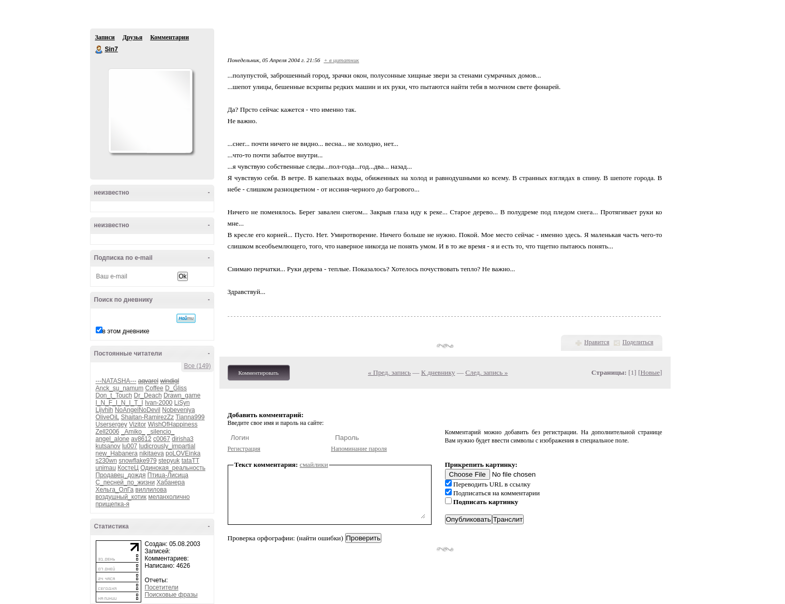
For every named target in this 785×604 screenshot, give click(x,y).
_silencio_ (160, 431)
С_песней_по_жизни (125, 482)
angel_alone (112, 439)
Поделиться (638, 342)
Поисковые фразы (171, 594)
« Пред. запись (389, 372)
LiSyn (182, 402)
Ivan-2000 (158, 402)
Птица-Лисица (167, 475)
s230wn (106, 460)
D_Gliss (176, 388)
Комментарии (169, 37)
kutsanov (108, 446)
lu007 (129, 446)
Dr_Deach (148, 395)
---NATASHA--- (116, 381)
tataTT (190, 460)
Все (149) (197, 366)
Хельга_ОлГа (115, 489)
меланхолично (168, 496)
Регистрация (244, 448)
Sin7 (99, 50)
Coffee (154, 388)
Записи (105, 37)
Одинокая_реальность (172, 468)
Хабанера (170, 482)
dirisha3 (183, 439)
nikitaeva (151, 453)
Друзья (132, 37)
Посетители (162, 587)
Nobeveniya (178, 410)
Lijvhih (104, 410)
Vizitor (137, 424)
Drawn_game (182, 395)
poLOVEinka (183, 453)
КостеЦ (128, 468)
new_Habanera (117, 453)
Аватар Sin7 (150, 111)
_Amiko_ (133, 431)
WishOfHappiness (173, 424)
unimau (106, 468)
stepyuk (169, 460)
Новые (650, 372)
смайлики (314, 464)
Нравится (596, 342)
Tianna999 (189, 417)
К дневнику (438, 372)
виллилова (151, 489)
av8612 (141, 439)
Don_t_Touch (114, 395)
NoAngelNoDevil (137, 410)
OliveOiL (108, 417)
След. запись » (486, 372)
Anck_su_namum (120, 388)
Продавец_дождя (121, 475)
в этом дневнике (126, 331)
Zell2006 (108, 431)
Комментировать (259, 373)
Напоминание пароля (359, 448)
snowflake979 (137, 460)
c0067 (161, 439)
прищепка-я (112, 504)
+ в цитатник (341, 60)
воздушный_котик (121, 496)
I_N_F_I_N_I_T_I (119, 402)
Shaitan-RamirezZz (147, 417)
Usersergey (111, 424)
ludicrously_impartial (167, 446)
